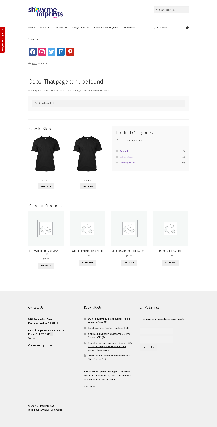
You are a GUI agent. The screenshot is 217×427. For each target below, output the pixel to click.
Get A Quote (90, 386)
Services (59, 27)
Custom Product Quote (106, 27)
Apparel (124, 150)
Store (31, 39)
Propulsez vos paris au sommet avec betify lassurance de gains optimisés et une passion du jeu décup (110, 346)
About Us (44, 27)
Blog (30, 409)
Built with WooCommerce (48, 409)
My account (129, 27)
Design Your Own (80, 27)
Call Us (31, 337)
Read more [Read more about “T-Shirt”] (46, 186)
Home (31, 27)
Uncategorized (127, 162)
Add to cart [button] (46, 265)
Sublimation (126, 156)
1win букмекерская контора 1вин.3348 (108, 327)
